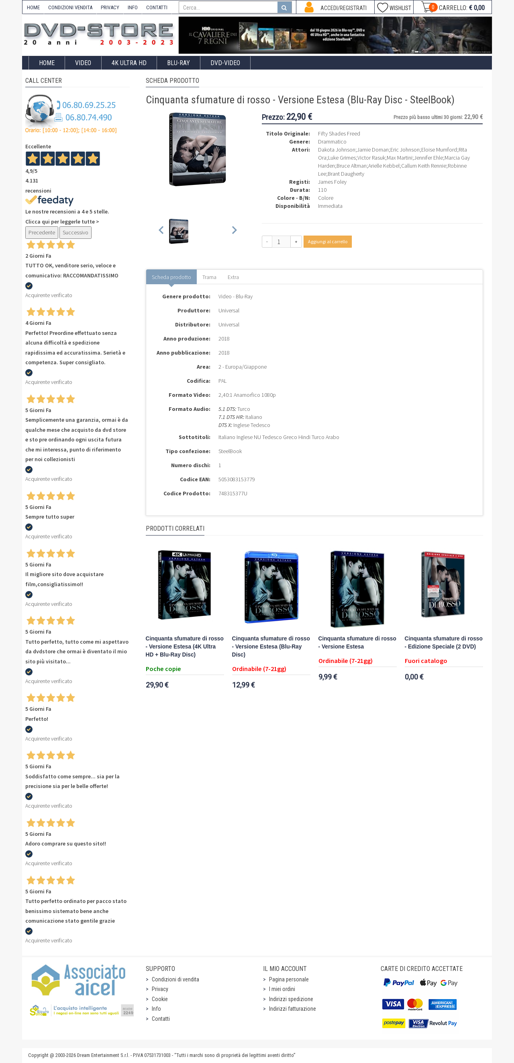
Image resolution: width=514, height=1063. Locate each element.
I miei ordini (282, 989)
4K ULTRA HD (129, 63)
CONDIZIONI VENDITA (70, 7)
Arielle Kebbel (384, 165)
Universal (228, 310)
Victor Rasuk (371, 157)
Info (156, 1009)
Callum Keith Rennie (423, 165)
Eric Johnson (405, 149)
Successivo (75, 232)
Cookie (160, 999)
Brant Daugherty (346, 173)
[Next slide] (234, 231)
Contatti (161, 1019)
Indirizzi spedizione (291, 999)
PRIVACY (110, 7)
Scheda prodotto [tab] (171, 277)
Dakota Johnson (336, 149)
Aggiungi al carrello (327, 241)
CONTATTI (156, 7)
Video (83, 63)
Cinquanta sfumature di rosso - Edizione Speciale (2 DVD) (444, 643)
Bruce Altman (352, 165)
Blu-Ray (178, 63)
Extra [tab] (233, 277)
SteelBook (230, 451)
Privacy (160, 989)
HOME (33, 7)
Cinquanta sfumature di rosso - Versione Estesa (357, 643)
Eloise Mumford (439, 149)
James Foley (332, 181)
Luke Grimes (342, 157)
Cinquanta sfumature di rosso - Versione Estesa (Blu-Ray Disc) (271, 647)
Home (47, 63)
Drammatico (332, 141)
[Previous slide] (161, 231)
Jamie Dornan (373, 149)
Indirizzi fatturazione (292, 1009)
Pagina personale (289, 979)
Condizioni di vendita (175, 979)
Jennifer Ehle (428, 157)
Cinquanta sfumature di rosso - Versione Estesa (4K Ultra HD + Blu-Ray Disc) (185, 647)
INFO (133, 7)
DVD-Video (225, 63)
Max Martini (399, 157)
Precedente (42, 232)
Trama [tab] (209, 277)
